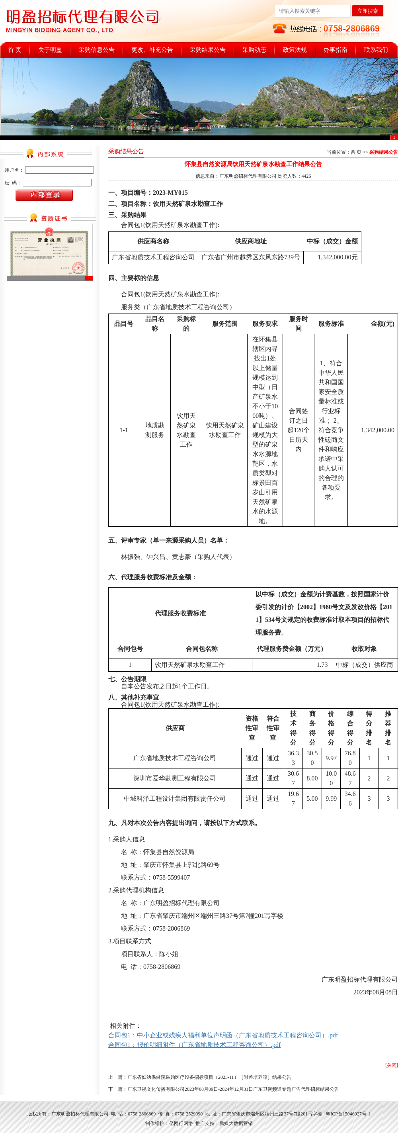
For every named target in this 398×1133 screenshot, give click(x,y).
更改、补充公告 (152, 50)
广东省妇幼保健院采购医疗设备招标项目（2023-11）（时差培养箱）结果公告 (209, 1077)
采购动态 (254, 50)
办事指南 (335, 50)
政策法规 (295, 50)
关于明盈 (50, 50)
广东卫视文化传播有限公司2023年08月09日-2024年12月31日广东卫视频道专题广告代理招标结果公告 (233, 1089)
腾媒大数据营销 (236, 1123)
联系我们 (376, 50)
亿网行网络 (181, 1123)
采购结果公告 (208, 50)
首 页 (14, 50)
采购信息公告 (97, 50)
